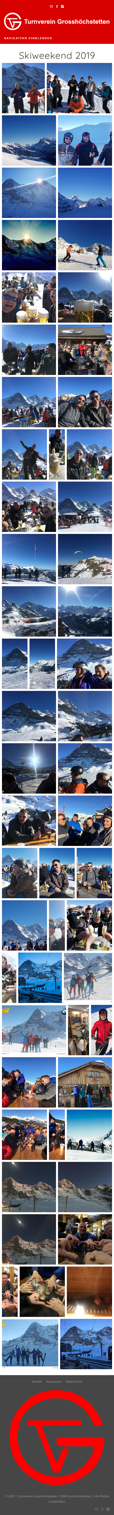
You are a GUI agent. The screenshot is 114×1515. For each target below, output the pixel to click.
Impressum (54, 1381)
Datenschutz (74, 1381)
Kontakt (37, 1381)
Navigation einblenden (28, 38)
